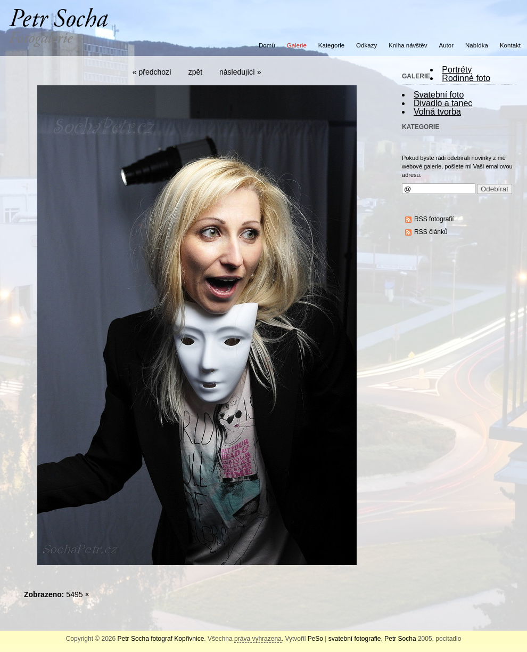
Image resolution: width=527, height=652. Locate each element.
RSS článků (431, 232)
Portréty (457, 69)
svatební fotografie (354, 638)
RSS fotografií (434, 219)
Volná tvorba (437, 111)
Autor (446, 45)
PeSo (315, 638)
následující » (240, 72)
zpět (195, 72)
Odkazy (366, 45)
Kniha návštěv (408, 45)
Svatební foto (439, 94)
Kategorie (331, 45)
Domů (267, 45)
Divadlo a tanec (443, 103)
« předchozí (152, 72)
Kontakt (510, 45)
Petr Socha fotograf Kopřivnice (161, 638)
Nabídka (476, 45)
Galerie (297, 45)
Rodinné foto (466, 78)
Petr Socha (400, 638)
